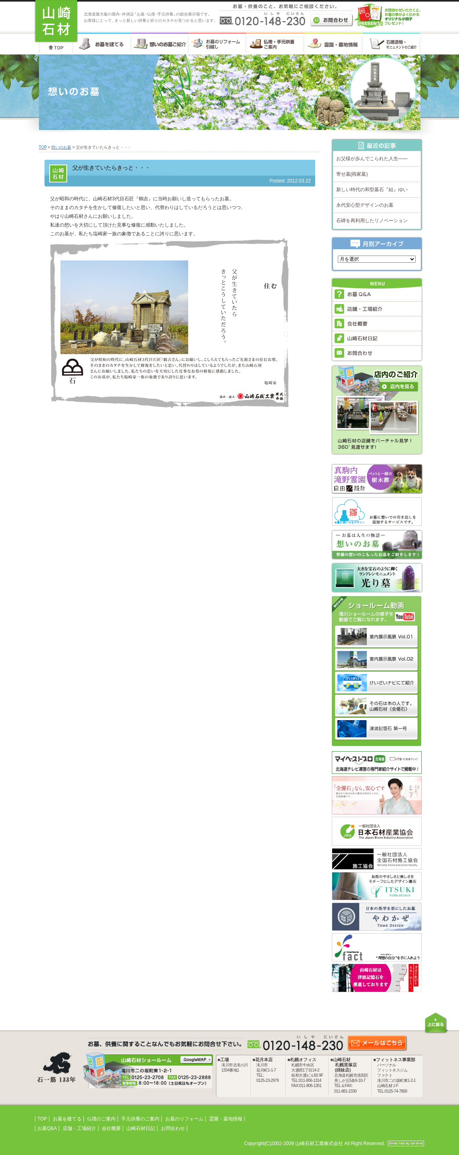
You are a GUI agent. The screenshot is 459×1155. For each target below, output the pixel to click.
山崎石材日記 (140, 1128)
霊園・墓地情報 (225, 1119)
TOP (43, 147)
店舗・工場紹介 (79, 1128)
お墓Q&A (47, 1128)
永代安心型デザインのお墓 (364, 205)
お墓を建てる (67, 1119)
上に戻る (436, 1023)
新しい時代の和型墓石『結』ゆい (372, 189)
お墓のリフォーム (184, 1119)
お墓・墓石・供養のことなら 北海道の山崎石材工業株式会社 (56, 21)
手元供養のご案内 (140, 1119)
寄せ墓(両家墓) (352, 174)
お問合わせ (173, 1128)
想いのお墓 (61, 147)
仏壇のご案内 (101, 1119)
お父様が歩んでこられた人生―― (372, 158)
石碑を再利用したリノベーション (372, 220)
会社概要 (111, 1128)
